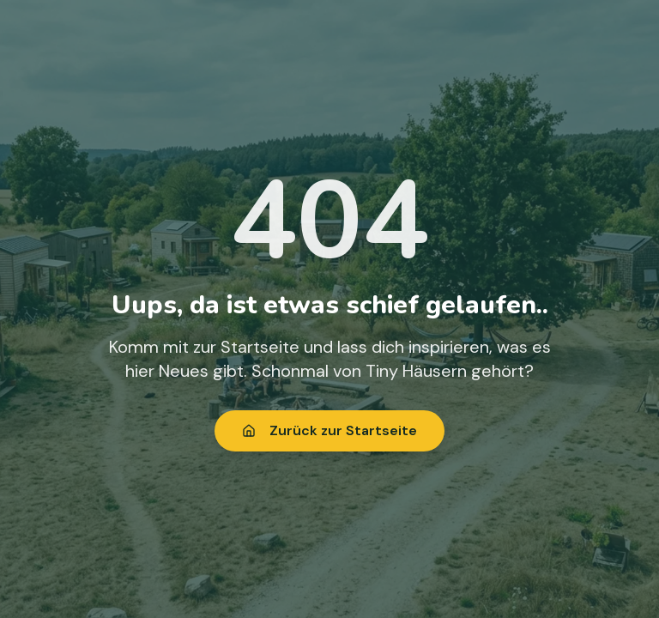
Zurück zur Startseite (329, 430)
